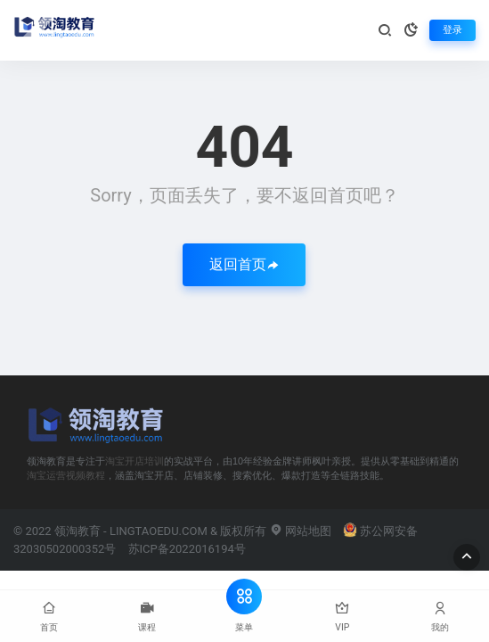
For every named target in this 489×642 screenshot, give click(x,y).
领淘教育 (77, 531)
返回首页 (244, 264)
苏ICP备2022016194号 (187, 549)
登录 (452, 30)
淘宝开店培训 (134, 461)
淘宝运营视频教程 (66, 475)
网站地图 (300, 531)
